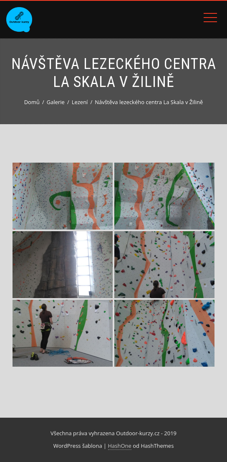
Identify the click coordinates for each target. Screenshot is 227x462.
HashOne (119, 445)
